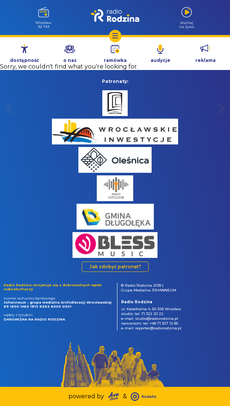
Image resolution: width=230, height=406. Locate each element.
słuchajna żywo (186, 24)
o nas (70, 60)
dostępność (24, 60)
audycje (160, 60)
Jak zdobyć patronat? (115, 266)
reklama (205, 60)
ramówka (115, 60)
